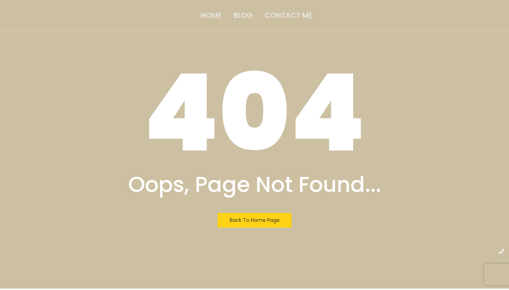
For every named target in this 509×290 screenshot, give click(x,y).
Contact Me (288, 15)
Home (211, 15)
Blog (243, 15)
